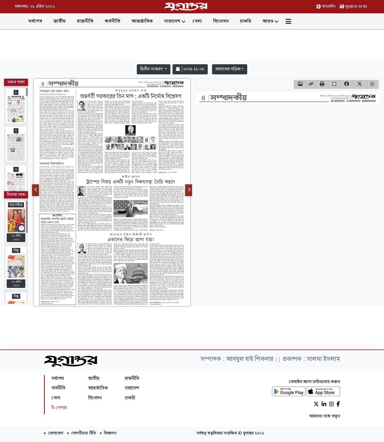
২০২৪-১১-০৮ (190, 69)
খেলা (237, 21)
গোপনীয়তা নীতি (83, 433)
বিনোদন (261, 21)
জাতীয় (99, 21)
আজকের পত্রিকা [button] (228, 69)
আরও (307, 21)
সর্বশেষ (75, 21)
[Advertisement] (192, 46)
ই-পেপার (59, 408)
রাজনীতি (125, 21)
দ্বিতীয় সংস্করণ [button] (152, 69)
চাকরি (285, 21)
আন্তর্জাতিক (182, 21)
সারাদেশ (212, 21)
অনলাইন (325, 6)
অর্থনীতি (152, 21)
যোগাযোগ (55, 433)
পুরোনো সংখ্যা (353, 6)
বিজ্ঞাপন (110, 433)
